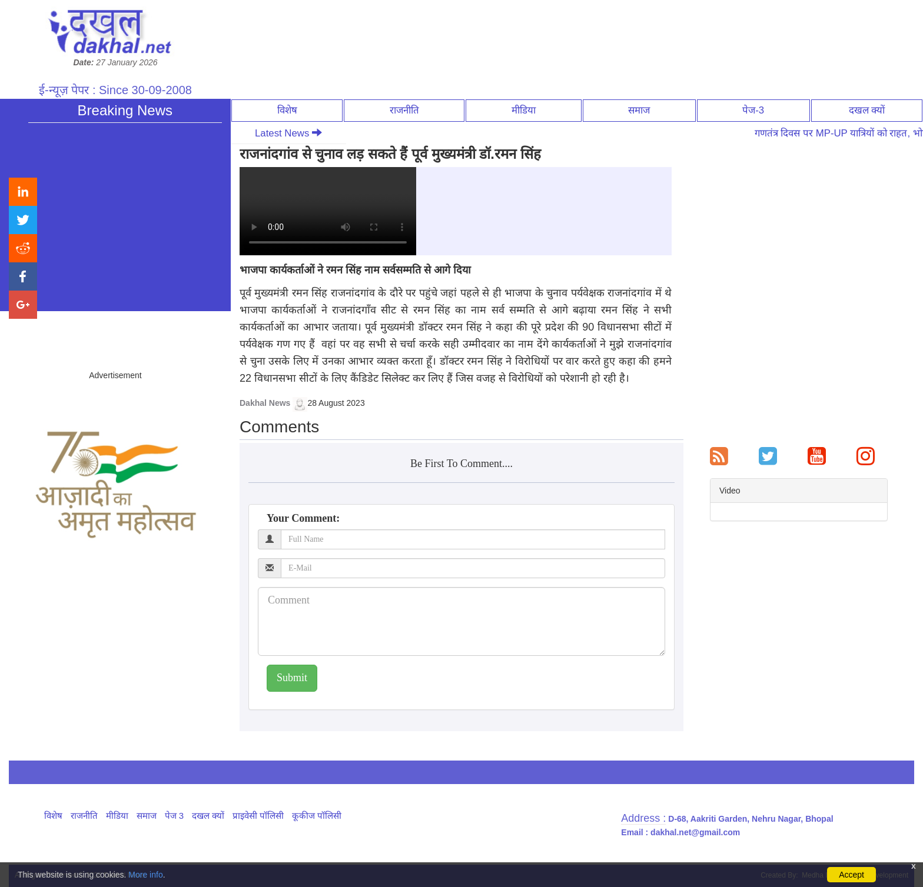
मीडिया (524, 110)
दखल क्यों (867, 110)
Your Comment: (303, 518)
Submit (292, 677)
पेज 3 (174, 816)
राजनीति (404, 110)
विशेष (287, 110)
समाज (639, 110)
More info (145, 874)
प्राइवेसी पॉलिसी (258, 816)
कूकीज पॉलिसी (316, 816)
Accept (851, 874)
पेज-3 (753, 110)
